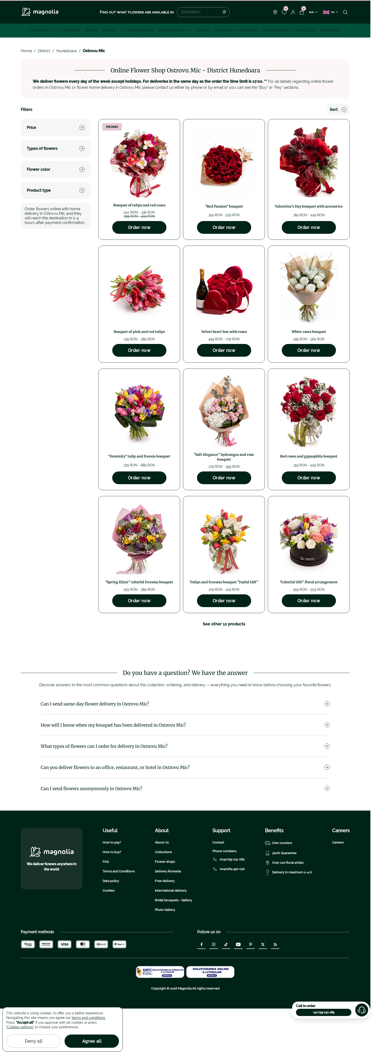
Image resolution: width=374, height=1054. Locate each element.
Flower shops (165, 907)
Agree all (91, 1041)
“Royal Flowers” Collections (235, 30)
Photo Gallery (165, 955)
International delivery (171, 936)
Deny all (33, 1041)
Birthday (91, 30)
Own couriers (278, 888)
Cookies (108, 936)
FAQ (106, 907)
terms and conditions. (89, 1018)
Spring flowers (69, 30)
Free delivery (165, 926)
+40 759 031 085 (324, 1012)
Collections (163, 897)
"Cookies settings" (20, 1027)
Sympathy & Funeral (174, 30)
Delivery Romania (168, 917)
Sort (338, 109)
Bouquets (110, 30)
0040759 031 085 (228, 905)
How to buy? (112, 897)
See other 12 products (224, 624)
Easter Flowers (41, 30)
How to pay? (112, 888)
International (330, 30)
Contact (218, 888)
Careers (338, 888)
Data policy (111, 926)
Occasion (202, 30)
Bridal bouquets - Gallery (173, 945)
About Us (162, 888)
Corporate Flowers (276, 30)
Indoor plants (305, 30)
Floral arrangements (138, 30)
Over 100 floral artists (284, 908)
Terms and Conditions (119, 917)
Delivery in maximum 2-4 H (288, 918)
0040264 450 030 (228, 914)
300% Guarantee (280, 898)
